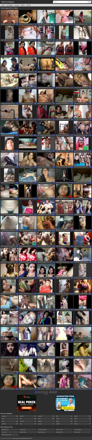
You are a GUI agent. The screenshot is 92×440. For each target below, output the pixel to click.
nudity (10, 421)
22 (53, 392)
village (64, 421)
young (46, 419)
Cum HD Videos (77, 429)
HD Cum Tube (77, 432)
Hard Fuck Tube (41, 432)
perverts (82, 424)
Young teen (17, 5)
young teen (10, 416)
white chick (28, 421)
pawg (10, 419)
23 (55, 392)
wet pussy (10, 424)
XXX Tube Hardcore (42, 429)
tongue (82, 416)
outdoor (64, 419)
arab (64, 416)
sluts (28, 424)
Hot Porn (3, 5)
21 (50, 392)
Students (23, 5)
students (28, 416)
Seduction (28, 5)
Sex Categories (10, 5)
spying (82, 419)
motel (82, 421)
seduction (46, 416)
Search (89, 1)
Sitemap (14, 438)
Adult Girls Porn (59, 432)
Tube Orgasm (7, 2)
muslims (46, 424)
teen (28, 419)
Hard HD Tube (23, 432)
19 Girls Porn (23, 429)
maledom (46, 421)
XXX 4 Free (4, 432)
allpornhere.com (5, 429)
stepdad (64, 424)
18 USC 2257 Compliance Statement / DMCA (24, 438)
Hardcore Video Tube (6, 434)
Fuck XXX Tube (59, 429)
